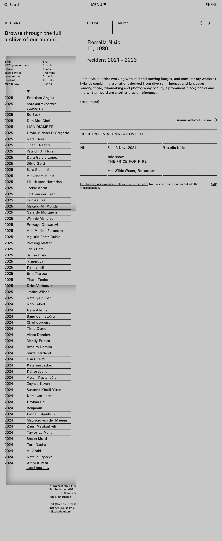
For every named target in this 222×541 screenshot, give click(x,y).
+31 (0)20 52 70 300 (62, 504)
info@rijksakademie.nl (63, 507)
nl (214, 4)
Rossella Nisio (173, 147)
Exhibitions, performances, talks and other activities (114, 183)
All (214, 184)
